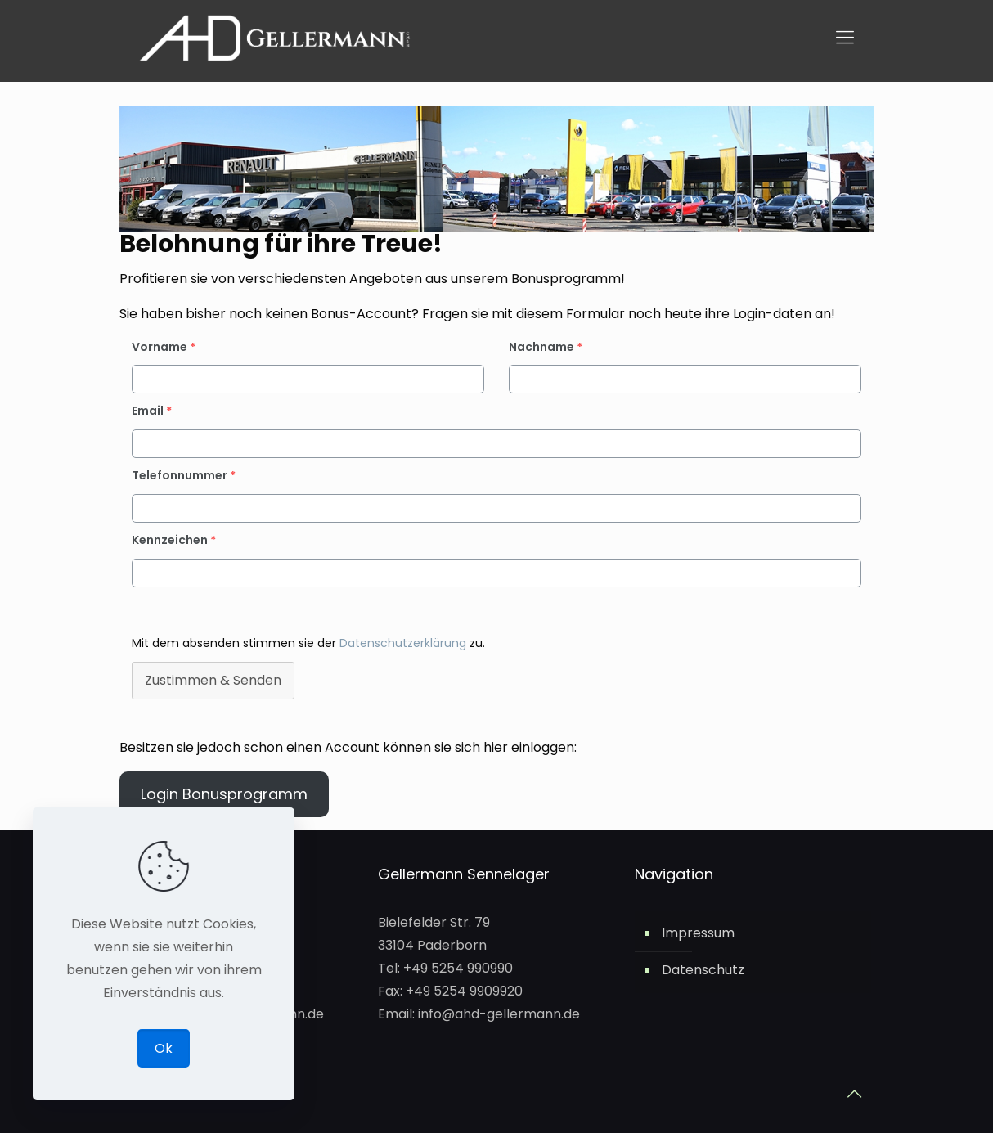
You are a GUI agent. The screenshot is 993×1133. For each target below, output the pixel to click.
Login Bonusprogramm (224, 794)
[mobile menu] (845, 38)
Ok (164, 1048)
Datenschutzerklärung (404, 643)
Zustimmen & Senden (213, 680)
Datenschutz (703, 969)
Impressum (698, 933)
